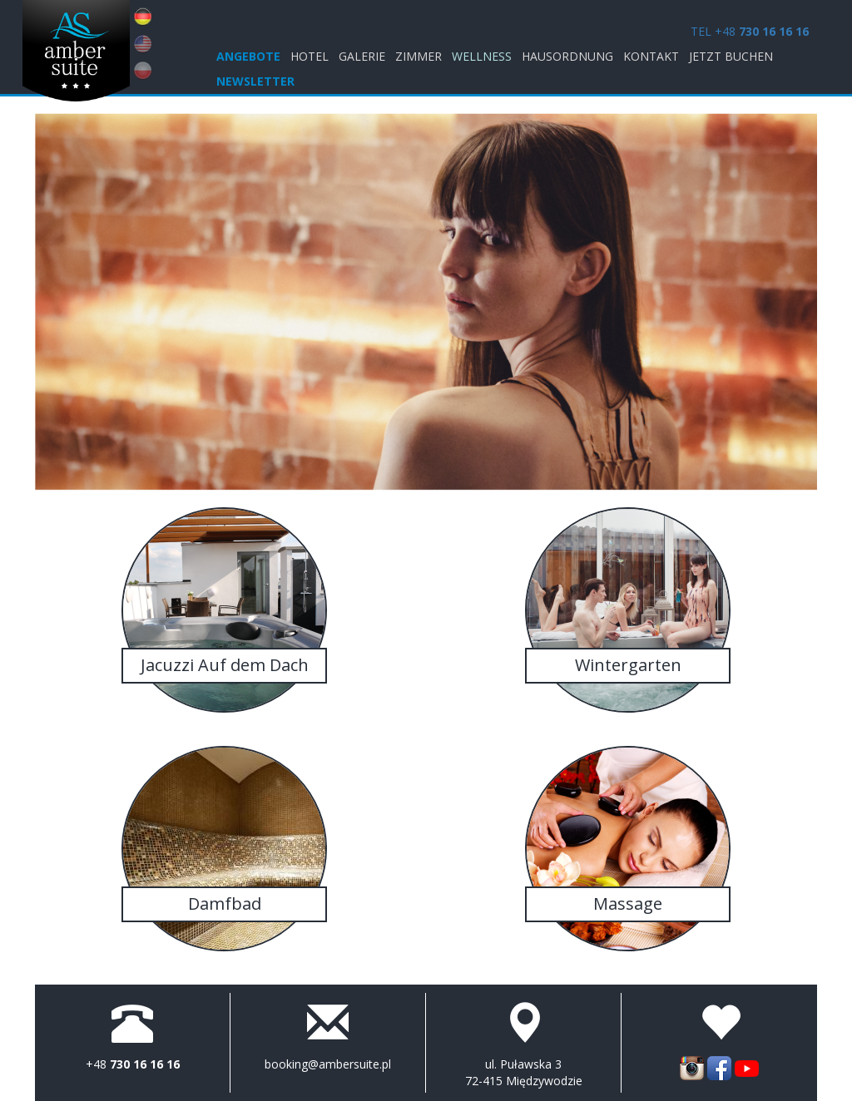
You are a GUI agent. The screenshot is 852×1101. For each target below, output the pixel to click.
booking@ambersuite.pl (328, 1064)
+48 (133, 1064)
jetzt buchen (731, 56)
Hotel (309, 56)
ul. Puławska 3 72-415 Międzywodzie (523, 1072)
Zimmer (418, 56)
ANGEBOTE (248, 56)
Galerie (362, 56)
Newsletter (255, 81)
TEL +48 (750, 31)
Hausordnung (567, 56)
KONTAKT (651, 56)
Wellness (482, 56)
